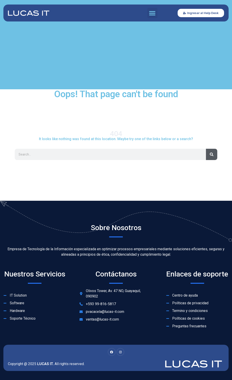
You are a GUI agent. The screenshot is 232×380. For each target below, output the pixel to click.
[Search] (211, 154)
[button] (152, 13)
